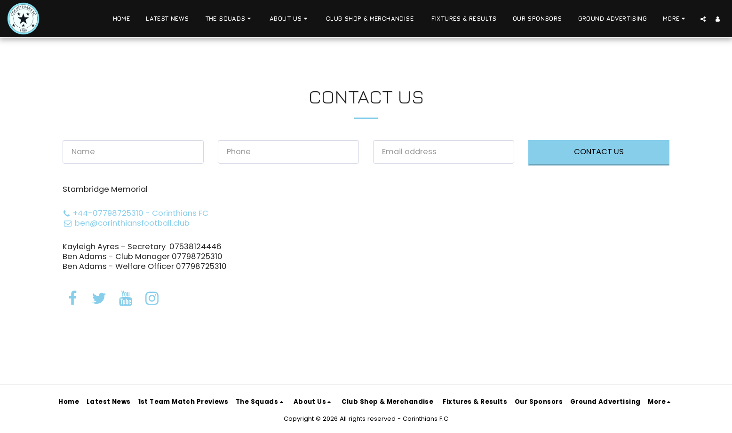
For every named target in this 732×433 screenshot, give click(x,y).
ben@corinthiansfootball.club (126, 223)
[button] (229, 18)
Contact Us (599, 151)
